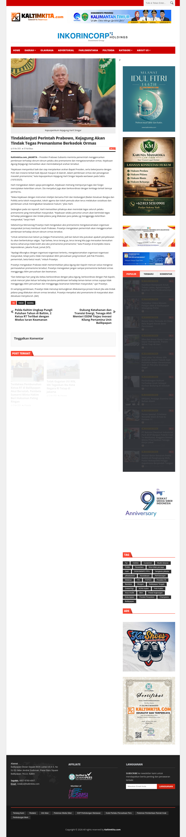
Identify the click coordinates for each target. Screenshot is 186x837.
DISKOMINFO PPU (142, 571)
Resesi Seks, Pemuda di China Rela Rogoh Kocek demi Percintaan (157, 324)
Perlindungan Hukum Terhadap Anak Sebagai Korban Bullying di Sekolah (156, 383)
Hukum (21, 303)
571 (24, 148)
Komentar (166, 274)
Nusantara (139, 567)
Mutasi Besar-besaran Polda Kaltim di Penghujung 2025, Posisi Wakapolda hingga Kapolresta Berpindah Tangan (157, 459)
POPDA (148, 580)
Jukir (127, 571)
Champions (164, 597)
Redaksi (147, 311)
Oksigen (140, 584)
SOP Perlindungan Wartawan (89, 813)
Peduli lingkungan (155, 593)
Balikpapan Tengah (156, 584)
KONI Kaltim (144, 588)
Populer (131, 274)
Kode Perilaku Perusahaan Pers (119, 813)
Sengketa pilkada (162, 571)
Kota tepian (129, 597)
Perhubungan (160, 576)
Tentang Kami (18, 813)
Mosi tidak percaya (156, 567)
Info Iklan (45, 813)
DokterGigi (129, 588)
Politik (127, 567)
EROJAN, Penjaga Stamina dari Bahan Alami (157, 400)
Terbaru (149, 274)
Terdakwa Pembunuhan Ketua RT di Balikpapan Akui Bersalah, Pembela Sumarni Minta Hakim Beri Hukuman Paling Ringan (26, 393)
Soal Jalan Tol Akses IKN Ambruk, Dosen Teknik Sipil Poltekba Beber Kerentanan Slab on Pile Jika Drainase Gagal (156, 362)
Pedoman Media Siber (63, 813)
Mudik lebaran (163, 563)
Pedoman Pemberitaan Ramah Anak (151, 813)
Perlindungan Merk (20, 817)
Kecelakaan (144, 576)
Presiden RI (161, 580)
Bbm (141, 593)
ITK (138, 580)
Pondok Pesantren (146, 597)
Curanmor (148, 563)
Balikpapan (129, 601)
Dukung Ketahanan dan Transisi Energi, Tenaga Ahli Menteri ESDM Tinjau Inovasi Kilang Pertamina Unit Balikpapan (92, 316)
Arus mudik (129, 593)
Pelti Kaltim (158, 588)
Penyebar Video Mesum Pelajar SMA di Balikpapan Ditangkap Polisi (155, 306)
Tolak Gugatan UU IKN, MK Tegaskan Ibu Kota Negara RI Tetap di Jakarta (61, 387)
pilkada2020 (130, 576)
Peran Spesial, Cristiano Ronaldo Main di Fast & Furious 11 (154, 417)
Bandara (128, 584)
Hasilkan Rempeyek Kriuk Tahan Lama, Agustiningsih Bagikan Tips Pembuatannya (157, 287)
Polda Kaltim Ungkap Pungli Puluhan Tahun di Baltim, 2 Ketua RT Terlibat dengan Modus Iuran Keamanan (33, 314)
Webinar (128, 580)
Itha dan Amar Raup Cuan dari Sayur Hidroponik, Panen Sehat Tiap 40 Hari (157, 342)
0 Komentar (26, 405)
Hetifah (135, 563)
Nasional (30, 303)
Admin (147, 293)
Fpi (126, 563)
